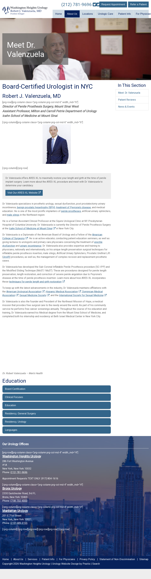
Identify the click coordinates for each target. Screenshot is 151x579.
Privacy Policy (87, 558)
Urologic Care (105, 13)
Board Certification (15, 388)
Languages (11, 429)
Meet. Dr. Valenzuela (129, 91)
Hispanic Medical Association (62, 290)
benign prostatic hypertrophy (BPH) (36, 206)
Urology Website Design (65, 562)
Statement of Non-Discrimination (117, 558)
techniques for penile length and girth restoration (35, 280)
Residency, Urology (15, 420)
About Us (72, 13)
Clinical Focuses (14, 396)
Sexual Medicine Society (32, 294)
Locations (87, 13)
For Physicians (67, 558)
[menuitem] (58, 13)
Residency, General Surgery (20, 412)
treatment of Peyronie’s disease (73, 206)
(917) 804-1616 (49, 477)
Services (32, 558)
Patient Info (124, 13)
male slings (13, 213)
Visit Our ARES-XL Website (22, 191)
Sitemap (143, 558)
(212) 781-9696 (76, 4)
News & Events (126, 105)
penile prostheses (71, 210)
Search (96, 562)
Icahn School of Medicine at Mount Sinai (30, 227)
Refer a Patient (138, 4)
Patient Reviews (127, 98)
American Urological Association (23, 290)
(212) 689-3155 (18, 522)
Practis (86, 562)
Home (58, 13)
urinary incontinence (30, 244)
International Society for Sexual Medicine (81, 294)
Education (10, 404)
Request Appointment (113, 4)
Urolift (6, 256)
